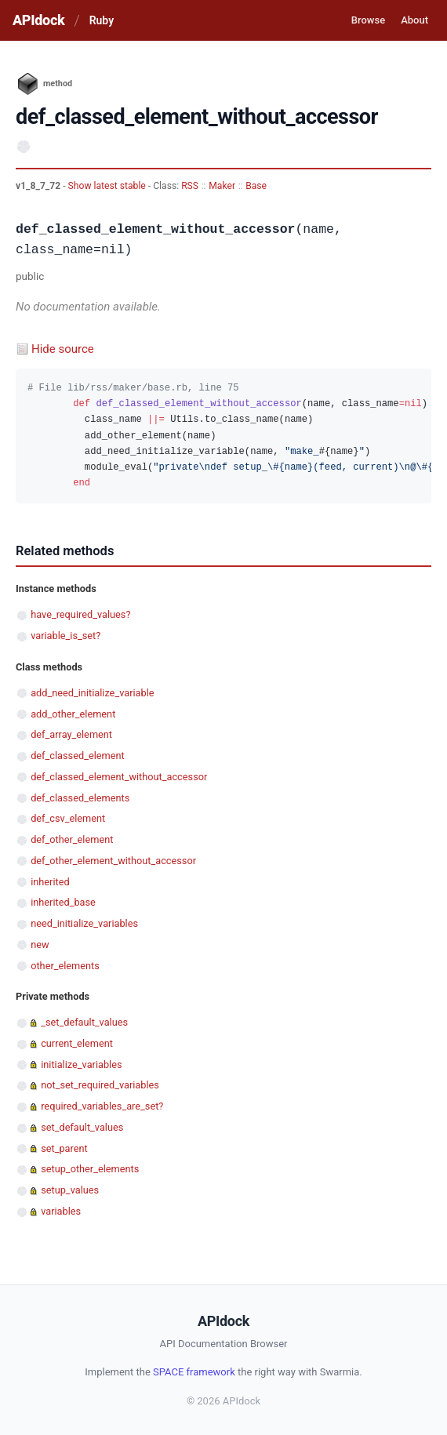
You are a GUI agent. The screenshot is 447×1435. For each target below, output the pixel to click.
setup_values (70, 1190)
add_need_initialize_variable (92, 693)
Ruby (101, 20)
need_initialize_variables (84, 923)
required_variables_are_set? (102, 1106)
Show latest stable (108, 185)
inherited (50, 882)
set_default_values (82, 1127)
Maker (222, 185)
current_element (77, 1043)
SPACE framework (194, 1372)
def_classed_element (78, 755)
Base (256, 185)
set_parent (64, 1148)
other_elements (65, 966)
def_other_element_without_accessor (113, 860)
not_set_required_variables (100, 1085)
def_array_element (71, 734)
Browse (368, 20)
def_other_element (72, 839)
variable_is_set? (65, 635)
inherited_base (63, 902)
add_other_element (73, 714)
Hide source (62, 349)
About (414, 20)
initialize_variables (81, 1064)
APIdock (38, 20)
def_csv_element (68, 818)
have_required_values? (80, 614)
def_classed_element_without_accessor (119, 777)
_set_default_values (84, 1022)
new (40, 944)
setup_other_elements (90, 1169)
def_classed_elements (80, 798)
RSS (189, 185)
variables (61, 1211)
